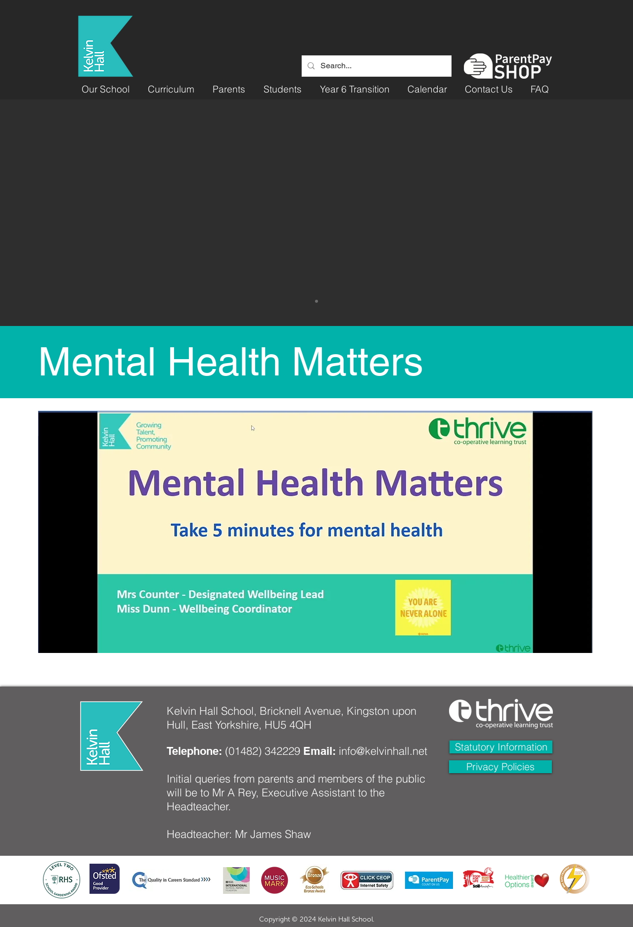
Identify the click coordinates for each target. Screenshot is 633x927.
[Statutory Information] (501, 747)
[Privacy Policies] (500, 766)
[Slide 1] (316, 301)
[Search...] (375, 66)
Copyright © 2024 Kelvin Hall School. (316, 919)
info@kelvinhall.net (383, 751)
